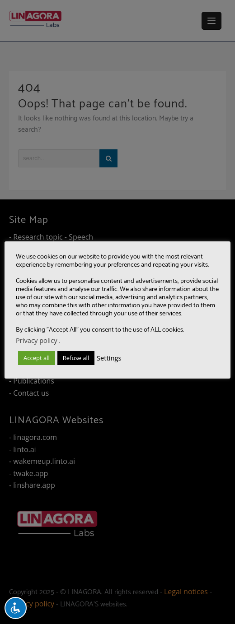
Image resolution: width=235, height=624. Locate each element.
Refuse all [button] (76, 358)
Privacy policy (36, 340)
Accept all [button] (37, 358)
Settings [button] (109, 358)
